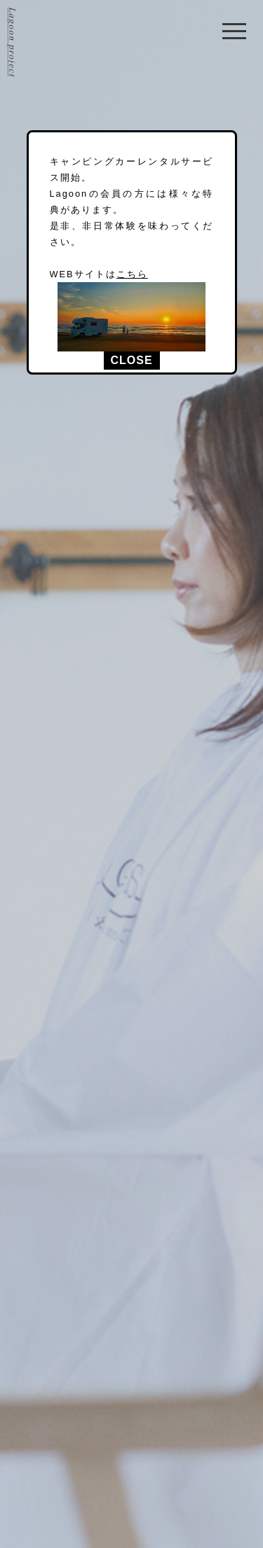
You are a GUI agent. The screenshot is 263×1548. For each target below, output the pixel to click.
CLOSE (131, 360)
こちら (132, 274)
